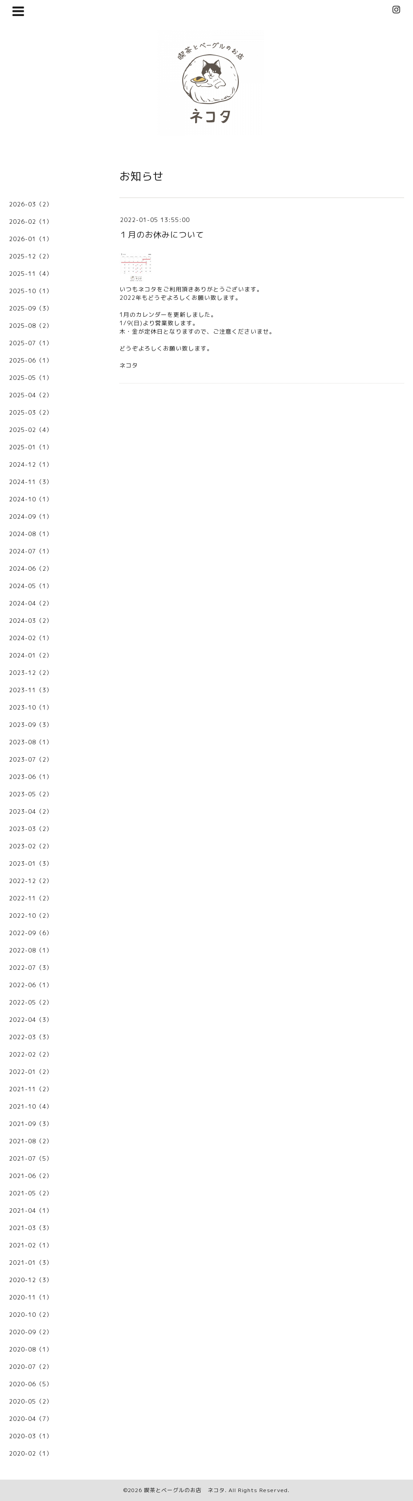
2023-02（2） (31, 846)
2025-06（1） (31, 360)
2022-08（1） (31, 950)
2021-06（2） (31, 1176)
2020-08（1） (31, 1349)
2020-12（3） (31, 1280)
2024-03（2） (31, 621)
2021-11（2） (31, 1089)
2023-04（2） (31, 811)
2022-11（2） (31, 898)
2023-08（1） (31, 742)
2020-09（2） (31, 1332)
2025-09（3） (31, 308)
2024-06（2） (31, 569)
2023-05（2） (31, 794)
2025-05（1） (31, 378)
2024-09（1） (31, 516)
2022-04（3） (31, 1020)
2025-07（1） (31, 343)
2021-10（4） (31, 1106)
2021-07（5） (31, 1158)
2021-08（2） (31, 1141)
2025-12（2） (31, 256)
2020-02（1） (31, 1453)
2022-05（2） (31, 1002)
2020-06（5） (31, 1384)
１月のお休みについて (161, 234)
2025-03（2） (31, 412)
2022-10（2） (31, 916)
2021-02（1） (31, 1245)
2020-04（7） (31, 1419)
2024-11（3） (31, 482)
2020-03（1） (31, 1436)
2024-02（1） (31, 638)
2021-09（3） (31, 1124)
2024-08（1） (31, 534)
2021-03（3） (31, 1228)
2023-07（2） (31, 759)
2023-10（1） (31, 707)
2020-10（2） (31, 1315)
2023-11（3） (31, 690)
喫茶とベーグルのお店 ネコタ (184, 1490)
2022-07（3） (31, 968)
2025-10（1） (31, 291)
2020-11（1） (31, 1297)
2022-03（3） (31, 1037)
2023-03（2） (31, 829)
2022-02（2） (31, 1054)
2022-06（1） (31, 985)
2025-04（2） (31, 395)
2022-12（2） (31, 881)
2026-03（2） (31, 204)
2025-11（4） (31, 274)
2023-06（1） (31, 777)
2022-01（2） (31, 1072)
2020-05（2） (31, 1401)
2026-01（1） (31, 239)
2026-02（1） (31, 222)
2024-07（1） (31, 551)
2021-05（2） (31, 1193)
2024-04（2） (31, 603)
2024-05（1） (31, 586)
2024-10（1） (31, 499)
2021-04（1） (31, 1210)
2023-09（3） (31, 725)
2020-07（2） (31, 1367)
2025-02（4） (31, 430)
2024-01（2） (31, 655)
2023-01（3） (31, 863)
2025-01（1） (31, 447)
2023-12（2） (31, 673)
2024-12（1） (31, 464)
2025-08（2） (31, 326)
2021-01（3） (31, 1263)
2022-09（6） (31, 933)
